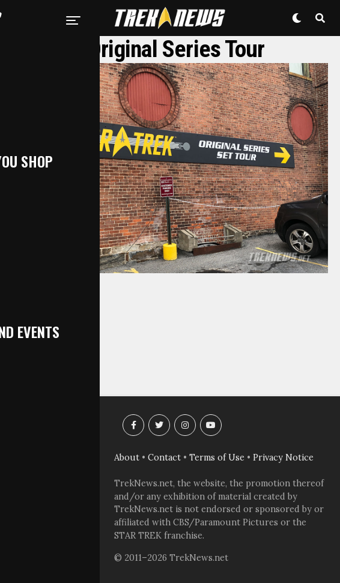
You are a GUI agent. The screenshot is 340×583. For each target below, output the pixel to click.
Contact (164, 457)
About (126, 457)
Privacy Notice (283, 457)
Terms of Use (216, 457)
